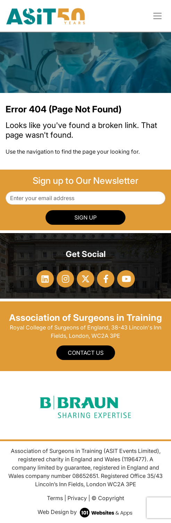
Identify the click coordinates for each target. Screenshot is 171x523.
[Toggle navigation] (157, 16)
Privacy (77, 498)
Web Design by (86, 511)
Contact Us (86, 352)
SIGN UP (85, 217)
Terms (55, 498)
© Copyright (107, 498)
